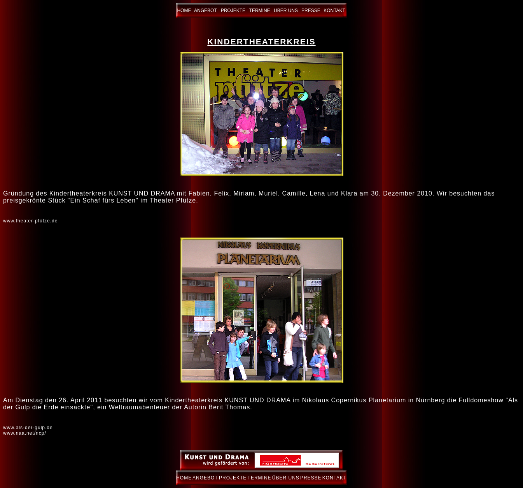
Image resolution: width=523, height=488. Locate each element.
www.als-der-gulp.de (28, 427)
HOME (184, 10)
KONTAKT (334, 10)
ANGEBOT (205, 10)
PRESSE (310, 10)
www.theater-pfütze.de (30, 221)
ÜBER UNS (286, 10)
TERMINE (259, 10)
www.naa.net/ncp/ (24, 433)
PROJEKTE (233, 10)
